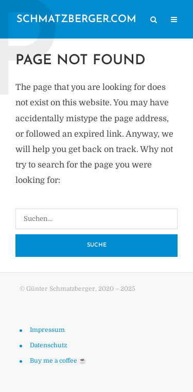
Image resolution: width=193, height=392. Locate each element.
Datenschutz (48, 345)
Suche (97, 245)
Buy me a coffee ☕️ (58, 360)
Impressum (47, 329)
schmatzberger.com (76, 19)
